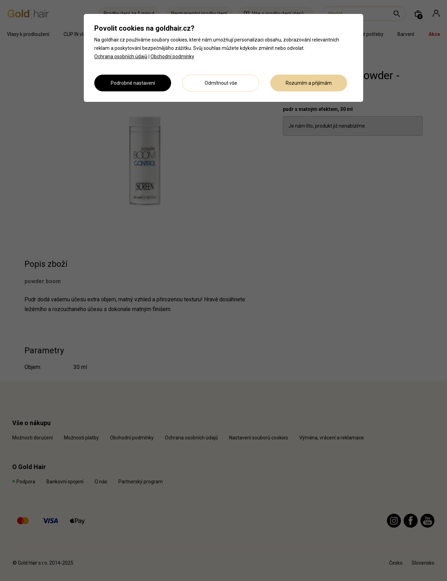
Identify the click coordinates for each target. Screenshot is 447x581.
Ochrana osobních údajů (120, 56)
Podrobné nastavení (133, 83)
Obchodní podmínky (172, 56)
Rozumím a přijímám (309, 83)
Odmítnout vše (221, 83)
